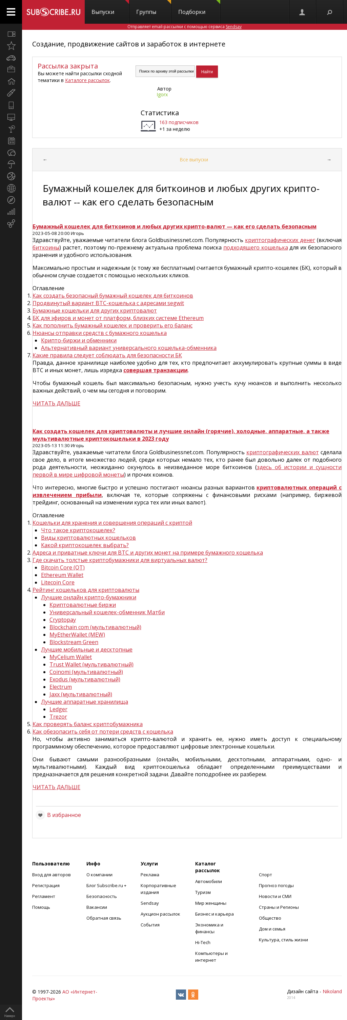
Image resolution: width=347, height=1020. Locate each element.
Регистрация (46, 885)
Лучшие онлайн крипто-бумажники (88, 597)
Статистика (160, 112)
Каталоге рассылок (87, 80)
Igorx (162, 94)
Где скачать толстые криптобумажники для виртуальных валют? (120, 560)
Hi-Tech (202, 942)
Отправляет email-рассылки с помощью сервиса (184, 26)
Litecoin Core (58, 582)
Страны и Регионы (279, 907)
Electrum (60, 687)
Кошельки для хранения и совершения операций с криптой (112, 522)
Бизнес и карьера (214, 914)
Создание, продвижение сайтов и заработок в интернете (128, 43)
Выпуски (110, 8)
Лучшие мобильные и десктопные (86, 649)
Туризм (203, 892)
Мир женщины (210, 903)
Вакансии (96, 907)
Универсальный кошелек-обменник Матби (107, 612)
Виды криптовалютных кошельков (88, 537)
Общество (270, 918)
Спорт (265, 875)
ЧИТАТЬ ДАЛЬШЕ (56, 403)
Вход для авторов (51, 875)
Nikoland (332, 991)
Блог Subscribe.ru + (106, 885)
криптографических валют (282, 452)
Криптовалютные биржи (82, 604)
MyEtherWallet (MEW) (77, 634)
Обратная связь (103, 918)
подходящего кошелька (255, 247)
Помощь (41, 907)
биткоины (46, 247)
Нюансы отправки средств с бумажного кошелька (100, 333)
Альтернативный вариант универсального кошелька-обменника (129, 348)
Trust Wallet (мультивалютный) (91, 664)
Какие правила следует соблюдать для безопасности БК (107, 355)
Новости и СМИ (275, 896)
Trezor (58, 716)
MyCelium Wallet (70, 657)
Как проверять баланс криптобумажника (88, 724)
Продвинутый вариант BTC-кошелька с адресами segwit (108, 303)
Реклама (150, 875)
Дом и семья (272, 929)
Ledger (58, 709)
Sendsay (150, 903)
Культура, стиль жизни (283, 940)
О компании (99, 875)
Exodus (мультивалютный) (84, 679)
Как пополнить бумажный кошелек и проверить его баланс (112, 325)
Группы (153, 8)
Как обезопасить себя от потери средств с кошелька (103, 731)
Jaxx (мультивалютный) (80, 694)
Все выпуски (194, 159)
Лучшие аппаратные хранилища (84, 701)
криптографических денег (280, 240)
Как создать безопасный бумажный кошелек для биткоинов (113, 295)
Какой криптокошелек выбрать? (85, 545)
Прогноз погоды (276, 885)
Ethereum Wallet (62, 575)
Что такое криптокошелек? (78, 530)
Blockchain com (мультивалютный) (95, 627)
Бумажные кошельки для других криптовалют (95, 310)
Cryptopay (62, 619)
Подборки (199, 8)
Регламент (43, 896)
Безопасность (101, 896)
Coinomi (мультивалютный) (86, 672)
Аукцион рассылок (160, 914)
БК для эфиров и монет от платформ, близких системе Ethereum (118, 318)
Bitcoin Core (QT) (63, 567)
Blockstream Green (73, 642)
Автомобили (208, 881)
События (150, 925)
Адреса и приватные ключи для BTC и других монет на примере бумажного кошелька (148, 552)
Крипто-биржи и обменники (79, 340)
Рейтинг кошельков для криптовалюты (86, 590)
